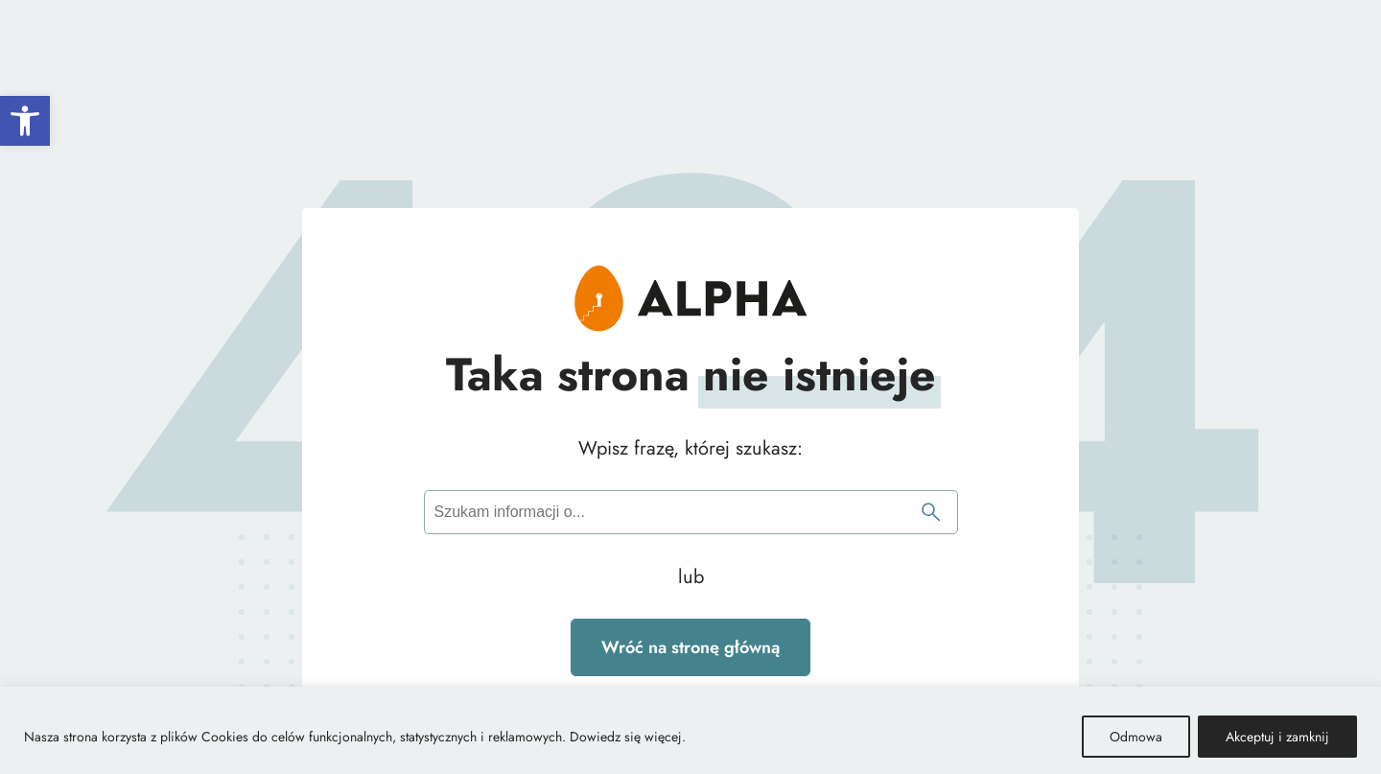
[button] (25, 121)
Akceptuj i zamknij (1277, 736)
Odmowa (1136, 736)
